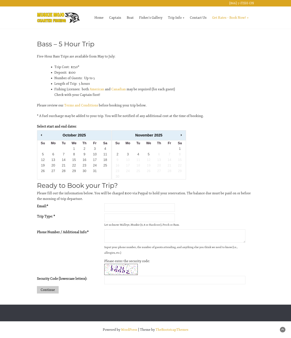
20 (53, 165)
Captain (115, 18)
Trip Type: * (46, 216)
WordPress (129, 330)
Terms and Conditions (81, 105)
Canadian (118, 89)
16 (84, 160)
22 (74, 165)
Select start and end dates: (56, 126)
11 (105, 154)
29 (74, 171)
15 (74, 160)
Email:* (42, 206)
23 (84, 165)
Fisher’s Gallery (150, 18)
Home (99, 18)
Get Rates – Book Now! (230, 18)
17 (95, 160)
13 (53, 160)
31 (95, 171)
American (97, 89)
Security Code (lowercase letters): (62, 279)
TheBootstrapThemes (172, 330)
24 (95, 165)
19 (43, 165)
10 (95, 154)
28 (64, 171)
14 (64, 160)
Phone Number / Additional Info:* (63, 232)
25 (105, 165)
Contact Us (198, 18)
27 (53, 171)
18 (105, 160)
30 (84, 171)
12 (43, 160)
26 (43, 171)
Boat (130, 18)
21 (64, 165)
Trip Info (176, 18)
